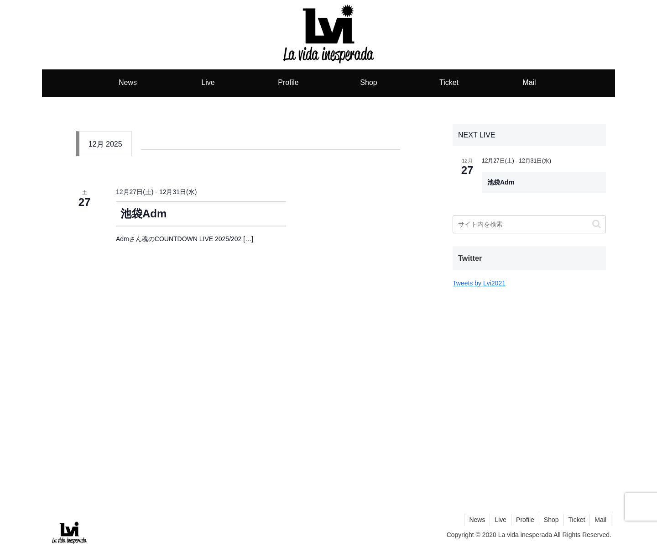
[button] (597, 224)
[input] (529, 224)
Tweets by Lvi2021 (479, 283)
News (477, 519)
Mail (600, 519)
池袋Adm (143, 213)
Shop (551, 519)
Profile (525, 519)
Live (500, 519)
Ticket (576, 519)
